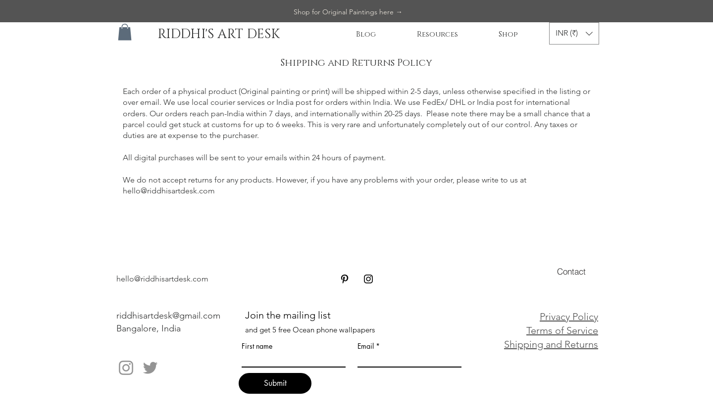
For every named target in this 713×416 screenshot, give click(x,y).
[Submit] (275, 383)
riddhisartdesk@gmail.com (168, 315)
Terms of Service (562, 330)
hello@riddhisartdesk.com (169, 190)
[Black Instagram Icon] (368, 279)
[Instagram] (126, 367)
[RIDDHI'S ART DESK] (218, 35)
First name (257, 346)
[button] (125, 32)
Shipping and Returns (551, 344)
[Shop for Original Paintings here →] (348, 12)
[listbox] (574, 33)
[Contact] (571, 271)
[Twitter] (150, 367)
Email (365, 346)
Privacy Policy (569, 317)
